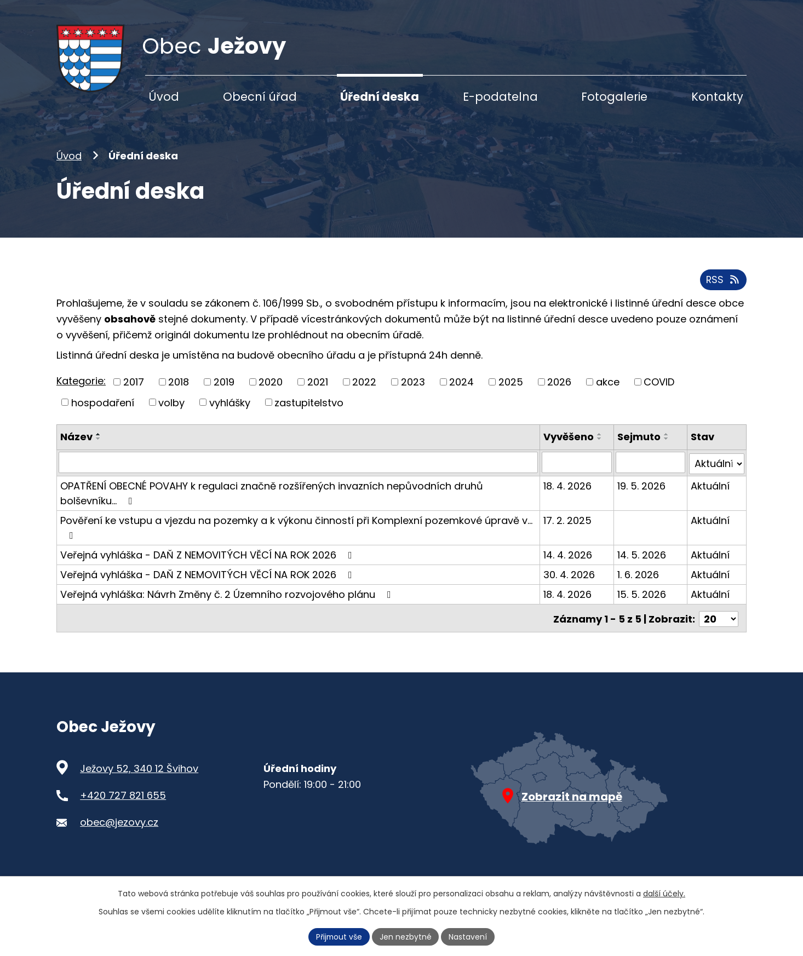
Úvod (69, 164)
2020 (271, 390)
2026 (559, 390)
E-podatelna (500, 97)
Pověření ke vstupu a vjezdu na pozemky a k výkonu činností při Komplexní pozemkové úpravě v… (296, 533)
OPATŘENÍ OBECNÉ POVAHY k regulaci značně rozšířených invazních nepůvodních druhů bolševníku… (271, 500)
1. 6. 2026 (638, 581)
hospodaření (102, 411)
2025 (510, 390)
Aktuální (710, 492)
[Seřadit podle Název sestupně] (99, 447)
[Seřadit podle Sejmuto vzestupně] (667, 443)
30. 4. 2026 (570, 581)
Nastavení (469, 936)
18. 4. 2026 (568, 492)
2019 (224, 390)
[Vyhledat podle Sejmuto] (650, 470)
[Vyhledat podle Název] (299, 470)
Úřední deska (379, 97)
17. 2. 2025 (568, 527)
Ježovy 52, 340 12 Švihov (139, 774)
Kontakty (717, 97)
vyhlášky (229, 411)
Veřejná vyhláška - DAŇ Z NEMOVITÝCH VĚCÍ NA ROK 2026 (208, 561)
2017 (133, 390)
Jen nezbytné (406, 936)
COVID (659, 390)
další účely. (664, 893)
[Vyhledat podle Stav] (716, 470)
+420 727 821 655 (123, 801)
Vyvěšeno (569, 445)
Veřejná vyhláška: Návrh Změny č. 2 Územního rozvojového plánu (227, 601)
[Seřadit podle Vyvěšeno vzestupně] (601, 443)
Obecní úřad (260, 97)
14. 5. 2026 (642, 561)
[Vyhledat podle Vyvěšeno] (577, 470)
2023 (413, 390)
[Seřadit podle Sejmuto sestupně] (667, 447)
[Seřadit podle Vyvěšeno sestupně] (601, 447)
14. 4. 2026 (568, 561)
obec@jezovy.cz (119, 827)
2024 (461, 390)
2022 (364, 390)
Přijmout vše (339, 936)
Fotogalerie (614, 97)
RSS (723, 288)
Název (76, 445)
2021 (317, 390)
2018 (178, 390)
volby (171, 411)
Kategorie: (81, 389)
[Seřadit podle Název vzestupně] (99, 443)
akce (608, 390)
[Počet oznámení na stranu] (718, 624)
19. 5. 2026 (642, 492)
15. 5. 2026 (642, 601)
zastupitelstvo (308, 411)
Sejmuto (639, 445)
